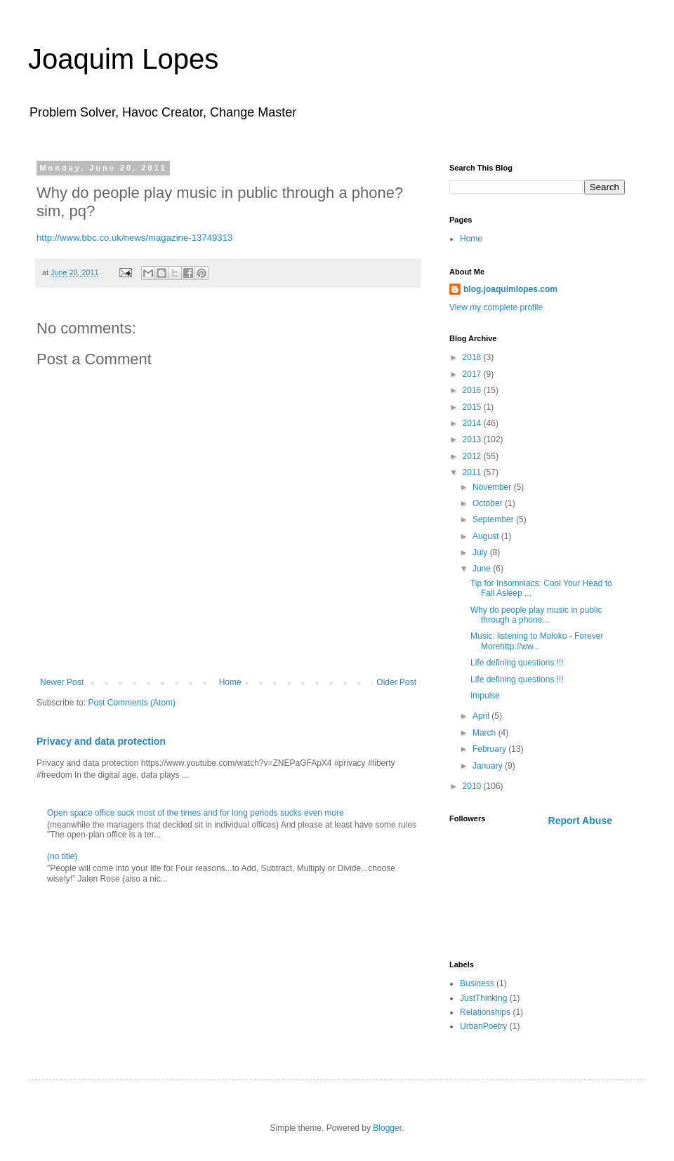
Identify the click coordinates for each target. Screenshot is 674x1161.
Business (477, 983)
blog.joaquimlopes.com (510, 289)
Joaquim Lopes (123, 59)
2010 (473, 786)
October (489, 503)
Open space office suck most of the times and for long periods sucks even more (195, 813)
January (489, 766)
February (490, 749)
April (482, 716)
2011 (473, 472)
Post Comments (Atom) (132, 703)
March (485, 733)
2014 (473, 423)
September (494, 519)
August (487, 536)
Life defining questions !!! (517, 663)
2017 (473, 374)
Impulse (485, 696)
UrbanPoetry (483, 1026)
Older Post (396, 682)
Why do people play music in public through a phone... (536, 615)
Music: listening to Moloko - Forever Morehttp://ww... (536, 641)
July (481, 552)
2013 (473, 439)
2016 (473, 390)
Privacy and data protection (101, 741)
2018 (473, 357)
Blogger (387, 1128)
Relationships (485, 1012)
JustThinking (483, 998)
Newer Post (62, 682)
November (493, 487)
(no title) (62, 856)
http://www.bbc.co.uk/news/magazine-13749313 (134, 237)
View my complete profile (496, 307)
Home (230, 682)
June (483, 568)
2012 (473, 456)
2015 (473, 407)
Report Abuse (580, 820)
